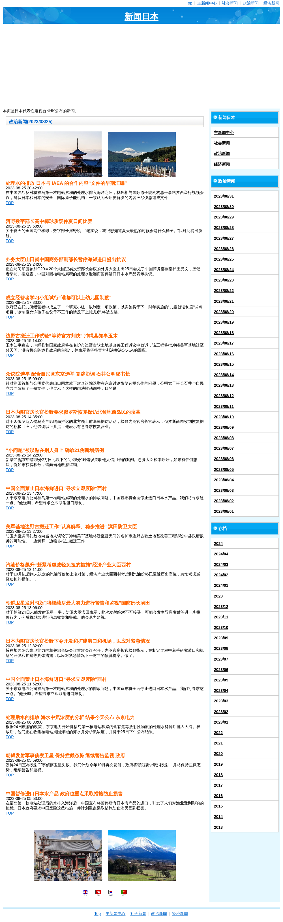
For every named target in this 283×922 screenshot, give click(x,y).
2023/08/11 (224, 406)
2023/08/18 (224, 332)
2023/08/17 (224, 343)
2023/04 (221, 690)
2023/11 (221, 617)
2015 (218, 806)
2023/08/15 (224, 364)
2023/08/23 (224, 280)
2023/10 (221, 627)
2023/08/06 (224, 458)
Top (189, 3)
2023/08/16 (224, 354)
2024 (218, 543)
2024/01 (221, 585)
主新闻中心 (207, 3)
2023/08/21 (224, 301)
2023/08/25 (224, 259)
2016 (218, 795)
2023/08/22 (224, 290)
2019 (218, 764)
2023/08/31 (224, 196)
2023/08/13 (224, 385)
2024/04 (221, 554)
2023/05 (221, 680)
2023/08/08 (224, 438)
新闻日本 (141, 16)
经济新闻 (271, 3)
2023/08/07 (224, 448)
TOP (10, 202)
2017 (218, 785)
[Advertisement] (141, 66)
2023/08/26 (224, 248)
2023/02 (221, 711)
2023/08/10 (224, 417)
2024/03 (221, 564)
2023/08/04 (224, 480)
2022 (218, 732)
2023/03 (221, 701)
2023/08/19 (224, 322)
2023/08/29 (224, 217)
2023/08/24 (224, 269)
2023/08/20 (224, 312)
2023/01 (221, 722)
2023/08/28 (224, 227)
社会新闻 (230, 3)
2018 (218, 774)
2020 (218, 753)
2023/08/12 (224, 395)
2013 (218, 827)
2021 (218, 743)
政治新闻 (251, 3)
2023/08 (221, 648)
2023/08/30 (224, 206)
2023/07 (221, 659)
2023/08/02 (224, 501)
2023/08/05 (224, 469)
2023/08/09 (224, 427)
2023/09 (221, 638)
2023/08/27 (224, 238)
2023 (218, 596)
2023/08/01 (224, 511)
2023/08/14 (224, 375)
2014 (218, 816)
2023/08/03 (224, 490)
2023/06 (221, 669)
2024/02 (221, 575)
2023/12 (221, 606)
